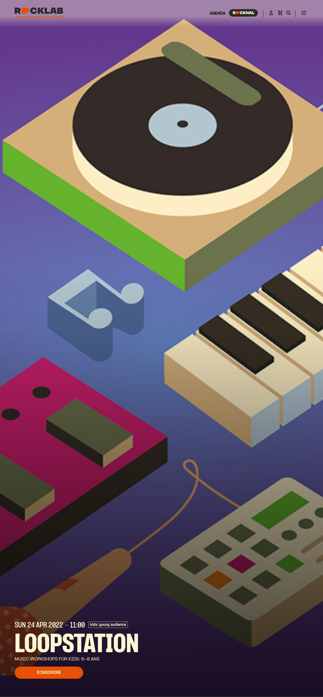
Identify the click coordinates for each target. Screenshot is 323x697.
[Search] (288, 14)
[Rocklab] (39, 13)
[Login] (271, 13)
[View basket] (280, 14)
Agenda (217, 13)
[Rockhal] (243, 13)
